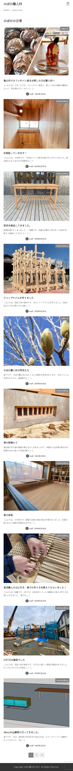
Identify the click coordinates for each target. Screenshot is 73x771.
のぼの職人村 (13, 4)
